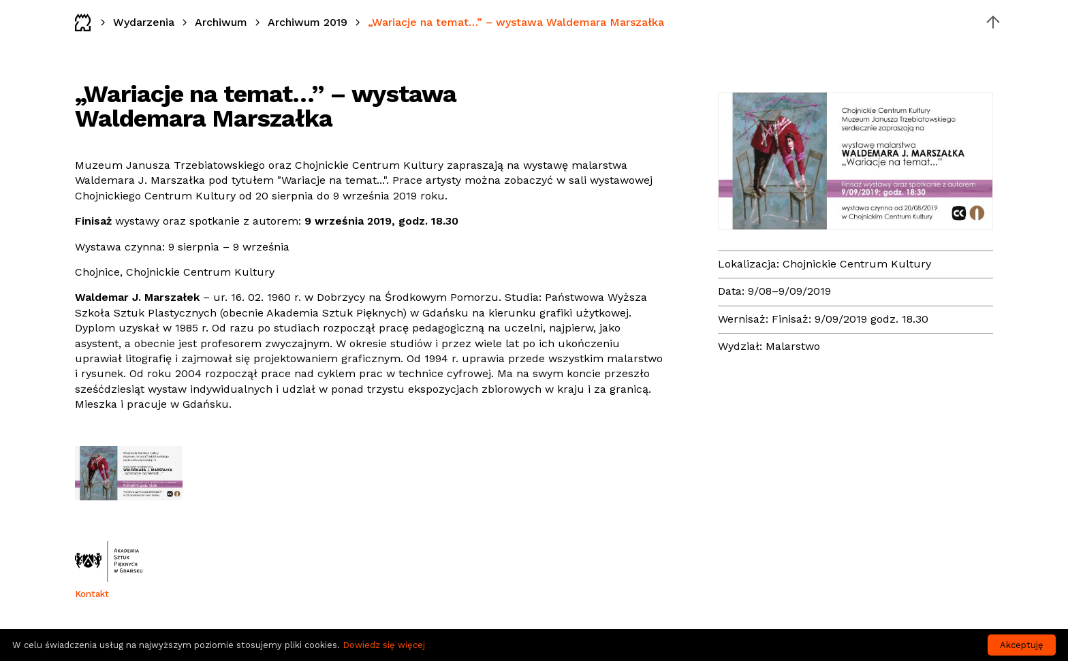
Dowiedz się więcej (384, 645)
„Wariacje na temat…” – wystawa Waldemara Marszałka (516, 22)
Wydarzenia (143, 22)
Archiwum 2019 (307, 22)
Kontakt (92, 594)
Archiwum (221, 22)
